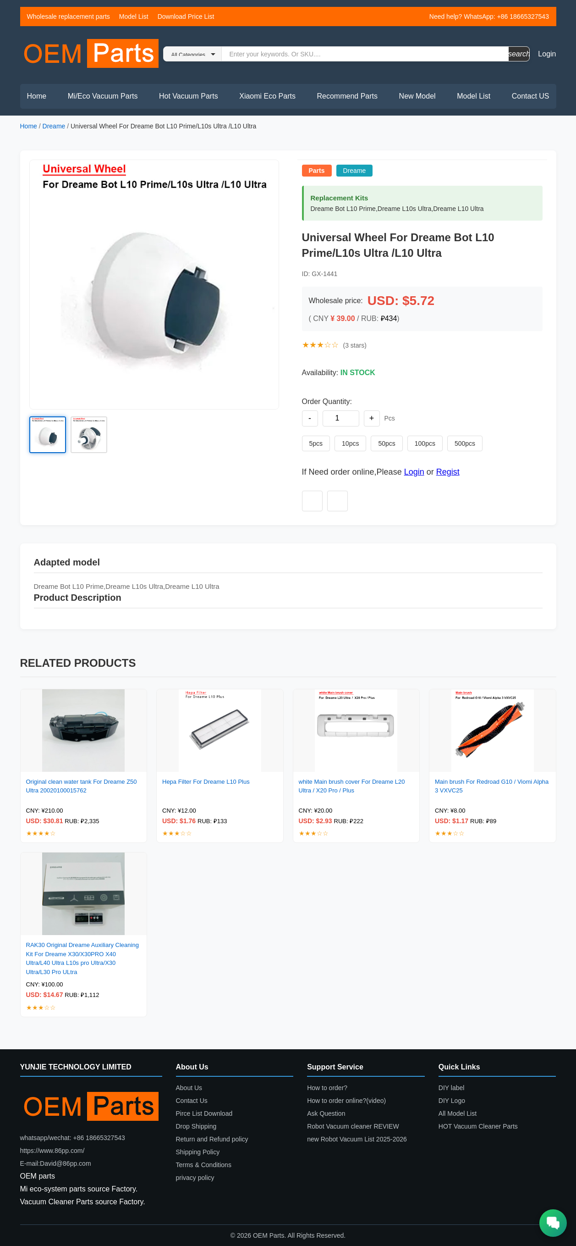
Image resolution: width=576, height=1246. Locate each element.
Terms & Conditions (203, 1164)
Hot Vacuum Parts (188, 96)
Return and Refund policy (212, 1139)
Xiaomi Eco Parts (267, 96)
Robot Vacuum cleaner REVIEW (353, 1126)
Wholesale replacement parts (68, 16)
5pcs (316, 443)
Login (547, 54)
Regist (448, 471)
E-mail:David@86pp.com (55, 1163)
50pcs (386, 443)
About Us (189, 1087)
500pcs (465, 443)
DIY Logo (452, 1100)
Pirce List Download (204, 1113)
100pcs (425, 443)
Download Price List (186, 16)
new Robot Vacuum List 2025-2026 (357, 1139)
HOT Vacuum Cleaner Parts (478, 1126)
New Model (417, 96)
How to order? (327, 1087)
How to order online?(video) (346, 1100)
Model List (133, 16)
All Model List (458, 1113)
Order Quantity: (327, 401)
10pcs (350, 443)
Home (37, 96)
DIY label (452, 1087)
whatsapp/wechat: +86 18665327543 (72, 1137)
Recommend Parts (347, 96)
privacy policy (195, 1177)
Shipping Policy (198, 1152)
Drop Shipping (196, 1126)
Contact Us (192, 1100)
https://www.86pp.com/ (52, 1150)
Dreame (54, 126)
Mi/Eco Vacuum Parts (103, 96)
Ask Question (326, 1113)
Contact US (530, 96)
